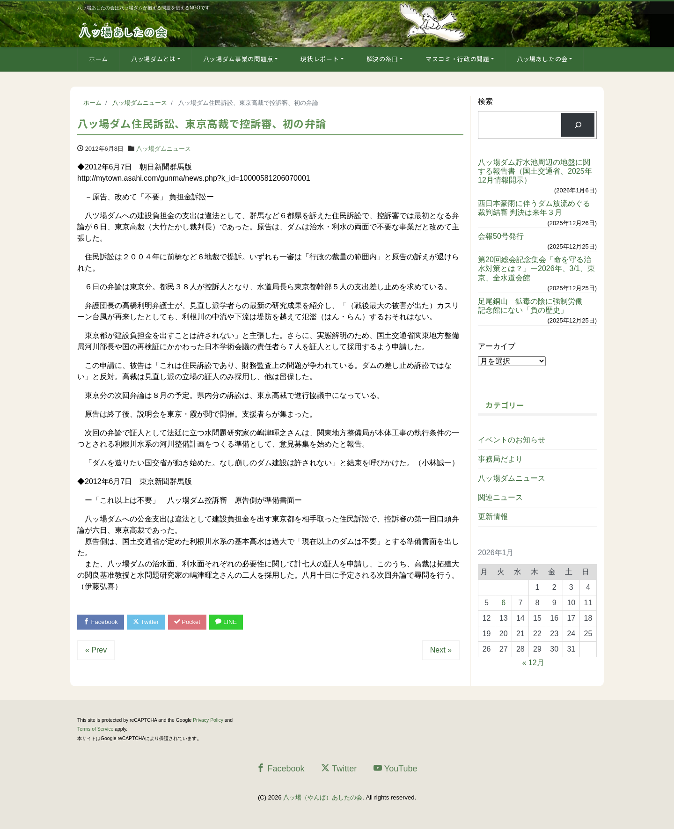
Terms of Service (95, 729)
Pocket (187, 621)
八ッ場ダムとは (153, 58)
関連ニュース (500, 497)
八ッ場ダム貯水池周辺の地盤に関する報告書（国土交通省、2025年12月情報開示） (535, 171)
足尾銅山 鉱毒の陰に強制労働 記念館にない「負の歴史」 (534, 305)
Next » (441, 650)
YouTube (396, 768)
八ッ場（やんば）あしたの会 (322, 797)
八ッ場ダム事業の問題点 (238, 58)
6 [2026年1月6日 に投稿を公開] (503, 603)
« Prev (96, 650)
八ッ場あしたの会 (542, 58)
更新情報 (493, 517)
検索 (485, 101)
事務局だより (500, 459)
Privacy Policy (208, 720)
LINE (226, 621)
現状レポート (319, 58)
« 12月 (533, 663)
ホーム (98, 58)
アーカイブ (496, 346)
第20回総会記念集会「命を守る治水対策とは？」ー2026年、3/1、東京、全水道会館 (536, 268)
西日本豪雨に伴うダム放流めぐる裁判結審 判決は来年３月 (534, 207)
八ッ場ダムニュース (163, 148)
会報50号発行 (501, 236)
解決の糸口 (382, 58)
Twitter (146, 621)
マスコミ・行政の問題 (457, 58)
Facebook (100, 621)
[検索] (577, 124)
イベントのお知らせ (511, 440)
